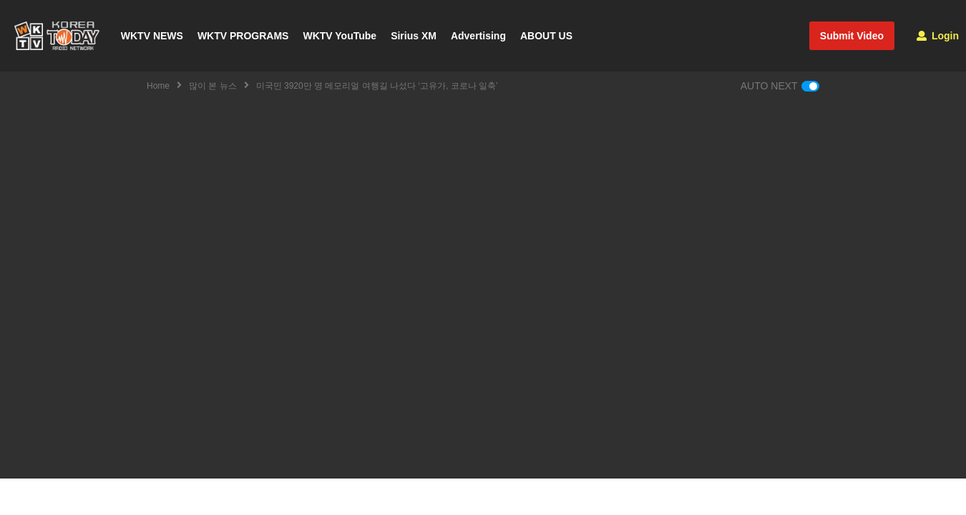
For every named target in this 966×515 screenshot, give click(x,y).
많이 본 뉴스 (213, 86)
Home (158, 86)
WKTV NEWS (152, 35)
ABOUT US (546, 35)
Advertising (478, 35)
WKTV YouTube (339, 35)
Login (938, 35)
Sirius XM (413, 35)
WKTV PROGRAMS (243, 35)
